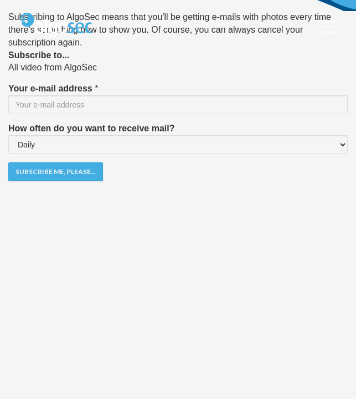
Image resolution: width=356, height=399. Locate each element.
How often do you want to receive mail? (91, 128)
